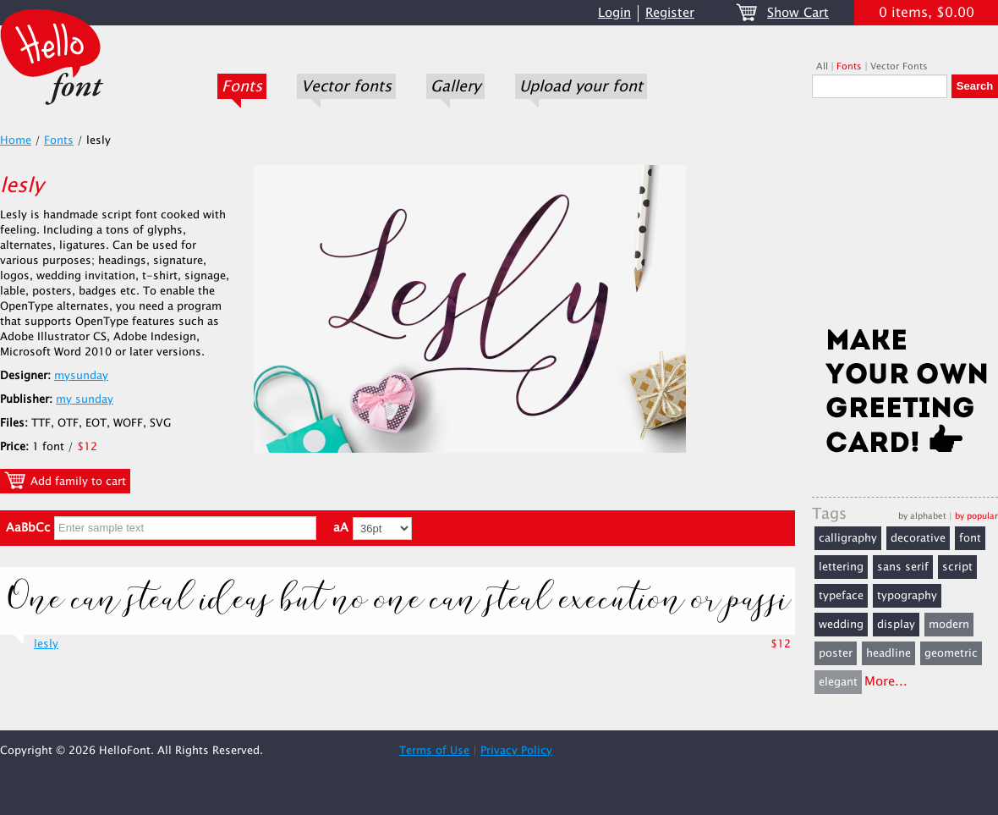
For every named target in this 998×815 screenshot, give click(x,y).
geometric (951, 653)
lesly (46, 644)
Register (669, 13)
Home (15, 140)
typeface (841, 595)
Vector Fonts (899, 66)
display (896, 624)
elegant (838, 682)
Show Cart (798, 13)
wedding (841, 624)
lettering (841, 567)
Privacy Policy (516, 750)
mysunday (81, 375)
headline (888, 653)
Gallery (455, 86)
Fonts (242, 86)
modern (949, 624)
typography (907, 595)
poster (836, 653)
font (970, 538)
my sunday (84, 399)
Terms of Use (434, 750)
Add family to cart (65, 480)
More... (886, 681)
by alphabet (922, 515)
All (822, 66)
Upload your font (581, 86)
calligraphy (848, 538)
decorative (918, 538)
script (957, 567)
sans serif (903, 567)
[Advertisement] (905, 217)
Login (614, 13)
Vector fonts (346, 86)
